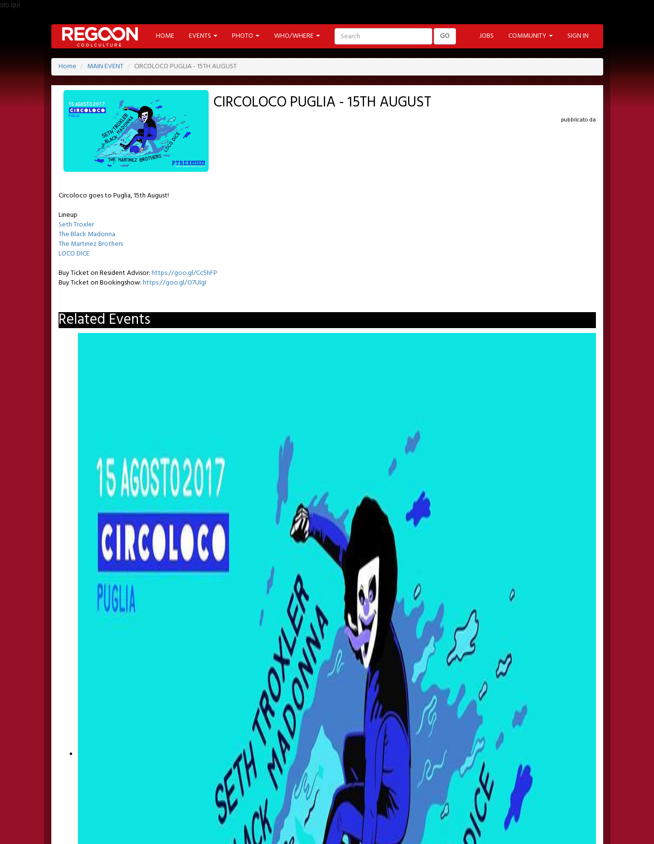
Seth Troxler (76, 224)
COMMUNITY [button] (530, 36)
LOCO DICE (74, 253)
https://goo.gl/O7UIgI (174, 282)
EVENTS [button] (203, 36)
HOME (165, 36)
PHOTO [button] (245, 36)
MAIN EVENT (105, 66)
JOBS (486, 36)
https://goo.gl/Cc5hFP (184, 273)
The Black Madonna (87, 234)
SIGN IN (578, 36)
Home (67, 66)
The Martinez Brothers (91, 244)
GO (445, 36)
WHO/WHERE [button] (297, 36)
